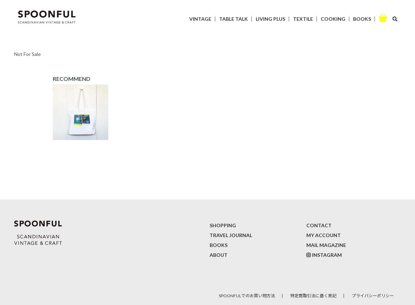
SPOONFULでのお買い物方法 (247, 295)
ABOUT (219, 255)
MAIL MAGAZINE (326, 245)
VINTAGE (200, 19)
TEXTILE (303, 19)
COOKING (333, 19)
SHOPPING (223, 225)
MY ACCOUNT (323, 235)
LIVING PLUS (270, 19)
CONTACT (319, 225)
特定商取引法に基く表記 (313, 295)
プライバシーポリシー (373, 295)
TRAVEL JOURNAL (231, 235)
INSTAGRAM (327, 255)
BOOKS (362, 19)
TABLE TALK (233, 19)
